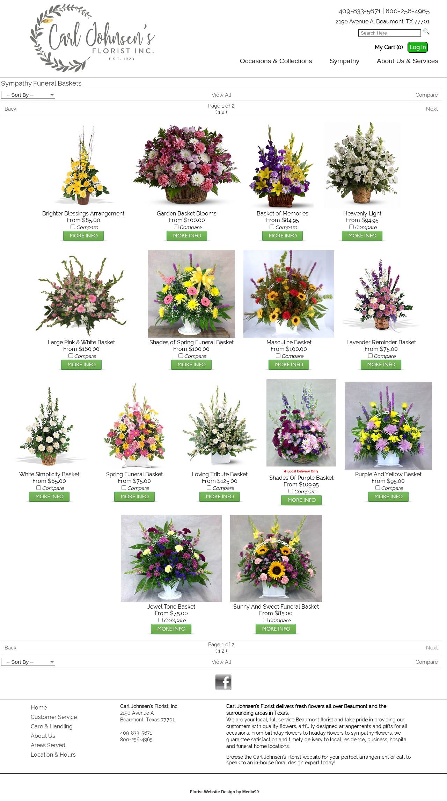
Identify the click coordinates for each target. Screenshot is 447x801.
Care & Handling (52, 726)
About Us (43, 736)
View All (221, 95)
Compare (427, 95)
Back (10, 109)
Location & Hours (53, 754)
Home (39, 707)
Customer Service (54, 717)
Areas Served (48, 745)
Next (432, 109)
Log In (418, 47)
